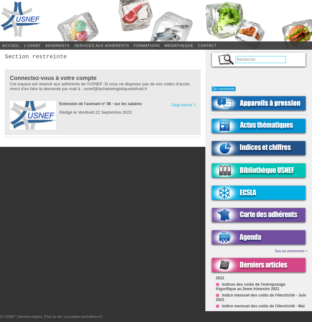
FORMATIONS (147, 45)
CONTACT (207, 45)
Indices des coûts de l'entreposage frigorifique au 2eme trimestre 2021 (250, 287)
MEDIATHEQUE (178, 45)
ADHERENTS (57, 45)
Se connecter (223, 89)
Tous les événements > (290, 251)
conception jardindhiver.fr (83, 316)
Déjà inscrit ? (183, 106)
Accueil (11, 45)
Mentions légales (30, 316)
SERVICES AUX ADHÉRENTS (101, 45)
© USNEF (8, 316)
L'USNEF (32, 45)
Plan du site (54, 316)
